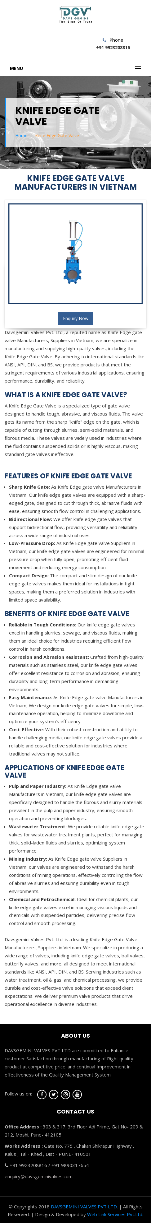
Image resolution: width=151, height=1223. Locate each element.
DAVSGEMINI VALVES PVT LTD (84, 1206)
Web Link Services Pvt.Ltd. (115, 1214)
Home (21, 135)
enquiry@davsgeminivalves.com (39, 1176)
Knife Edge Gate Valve (57, 135)
